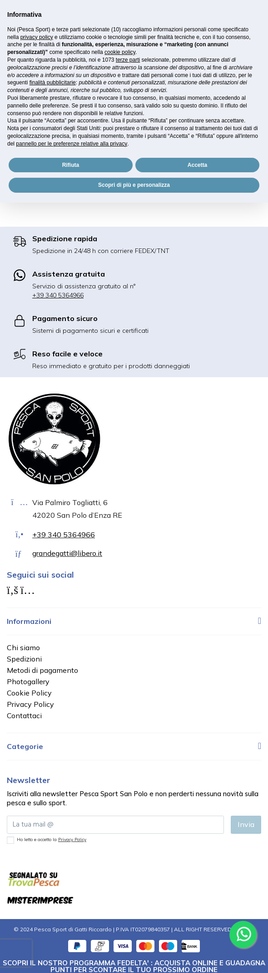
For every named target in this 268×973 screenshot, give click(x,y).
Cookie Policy (29, 692)
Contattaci (24, 715)
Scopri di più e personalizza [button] (134, 185)
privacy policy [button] (36, 37)
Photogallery (28, 681)
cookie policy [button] (119, 52)
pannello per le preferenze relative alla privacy (71, 144)
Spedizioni (24, 658)
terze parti (128, 60)
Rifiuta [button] (70, 165)
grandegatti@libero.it (67, 553)
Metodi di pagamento (42, 670)
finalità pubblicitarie (53, 82)
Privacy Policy (30, 704)
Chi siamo (23, 647)
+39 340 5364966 (58, 295)
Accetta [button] (197, 165)
